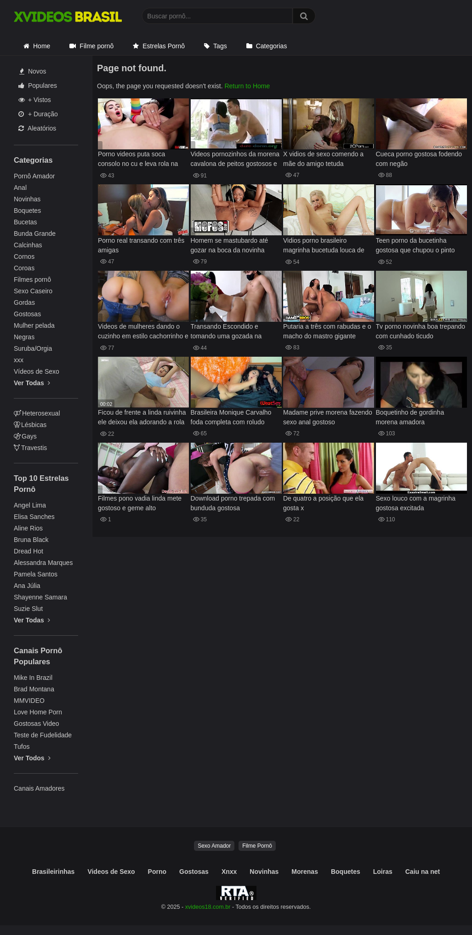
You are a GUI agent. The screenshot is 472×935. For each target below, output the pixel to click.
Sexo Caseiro (33, 291)
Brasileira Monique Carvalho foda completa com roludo (231, 417)
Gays (25, 436)
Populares (37, 85)
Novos (32, 71)
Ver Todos (32, 758)
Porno (157, 871)
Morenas (304, 871)
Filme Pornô (257, 846)
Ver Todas (32, 383)
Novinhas (27, 199)
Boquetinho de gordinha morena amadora (410, 417)
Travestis (30, 447)
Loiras (382, 871)
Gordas (24, 302)
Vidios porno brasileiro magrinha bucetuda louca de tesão (323, 246)
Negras (24, 337)
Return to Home (247, 86)
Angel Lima (30, 505)
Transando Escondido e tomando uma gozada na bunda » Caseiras (226, 332)
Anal (20, 187)
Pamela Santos (35, 574)
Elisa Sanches (34, 516)
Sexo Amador (214, 846)
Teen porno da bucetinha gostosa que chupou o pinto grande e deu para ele (415, 246)
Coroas (24, 268)
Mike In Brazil (33, 677)
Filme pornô (97, 46)
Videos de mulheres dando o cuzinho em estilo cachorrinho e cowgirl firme (143, 332)
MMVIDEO (29, 700)
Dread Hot (28, 551)
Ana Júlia (27, 585)
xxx (18, 360)
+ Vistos (34, 99)
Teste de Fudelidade (43, 735)
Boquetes (27, 210)
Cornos (24, 256)
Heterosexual (37, 413)
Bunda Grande (35, 233)
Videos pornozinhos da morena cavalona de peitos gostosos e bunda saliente (235, 159)
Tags (220, 46)
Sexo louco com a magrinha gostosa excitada (416, 503)
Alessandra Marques (43, 562)
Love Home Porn (38, 712)
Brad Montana (34, 689)
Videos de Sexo (111, 871)
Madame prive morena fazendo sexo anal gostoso (327, 417)
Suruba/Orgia (33, 348)
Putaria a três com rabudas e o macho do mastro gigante (327, 331)
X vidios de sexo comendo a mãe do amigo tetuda (323, 158)
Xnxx (229, 871)
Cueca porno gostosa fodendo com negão (419, 158)
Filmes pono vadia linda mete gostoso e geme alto (140, 503)
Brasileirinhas (53, 871)
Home (41, 46)
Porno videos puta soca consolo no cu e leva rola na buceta (138, 159)
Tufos (22, 746)
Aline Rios (28, 528)
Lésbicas (30, 424)
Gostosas (27, 314)
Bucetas (25, 222)
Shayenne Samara (40, 597)
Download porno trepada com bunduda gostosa (233, 503)
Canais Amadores (39, 788)
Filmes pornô (32, 279)
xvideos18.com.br (208, 907)
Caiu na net (422, 871)
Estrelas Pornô (163, 46)
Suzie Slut (28, 608)
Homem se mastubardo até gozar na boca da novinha (229, 245)
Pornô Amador (34, 176)
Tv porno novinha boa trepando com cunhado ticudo (421, 331)
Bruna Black (31, 539)
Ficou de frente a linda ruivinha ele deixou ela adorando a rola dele (142, 418)
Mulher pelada (34, 325)
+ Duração (38, 114)
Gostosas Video (36, 723)
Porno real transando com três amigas (141, 245)
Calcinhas (28, 245)
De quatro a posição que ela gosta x (323, 503)
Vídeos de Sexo (36, 371)
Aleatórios (37, 128)
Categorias (271, 46)
